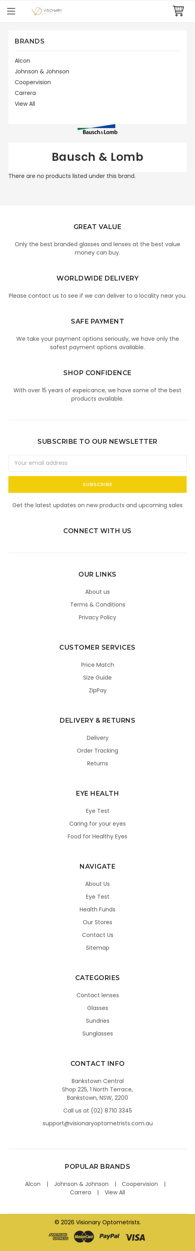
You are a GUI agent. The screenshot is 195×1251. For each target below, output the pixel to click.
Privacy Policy (97, 617)
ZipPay (98, 690)
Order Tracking (97, 751)
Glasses (97, 1008)
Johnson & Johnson (42, 71)
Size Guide (97, 678)
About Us (97, 884)
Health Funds (97, 909)
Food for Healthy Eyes (97, 836)
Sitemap (97, 948)
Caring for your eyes (97, 824)
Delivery (98, 738)
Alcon (22, 61)
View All (25, 104)
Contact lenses (97, 995)
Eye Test (97, 811)
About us (97, 592)
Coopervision (33, 82)
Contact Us (97, 935)
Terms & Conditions (97, 605)
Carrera (25, 93)
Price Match (97, 665)
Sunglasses (97, 1034)
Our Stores (97, 922)
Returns (97, 763)
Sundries (97, 1021)
